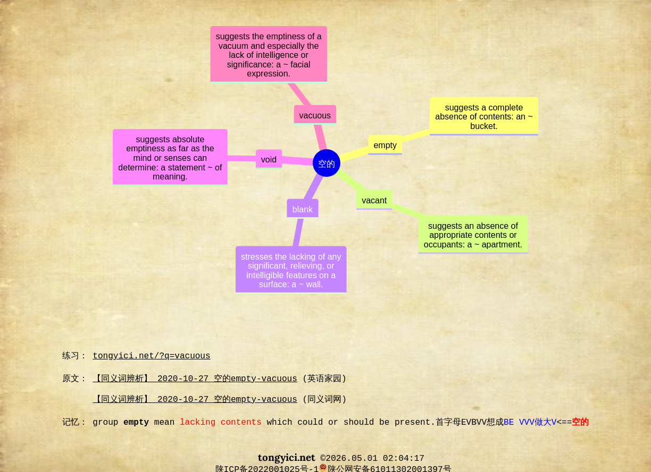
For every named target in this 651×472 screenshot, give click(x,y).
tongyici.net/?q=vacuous (151, 356)
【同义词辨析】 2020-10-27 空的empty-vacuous (195, 379)
